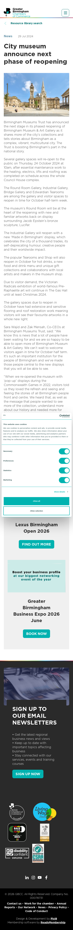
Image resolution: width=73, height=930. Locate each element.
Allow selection (36, 511)
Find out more (36, 544)
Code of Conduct (36, 911)
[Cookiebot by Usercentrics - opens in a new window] (53, 416)
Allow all (36, 501)
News (8, 36)
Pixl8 (54, 918)
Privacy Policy (57, 907)
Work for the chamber (39, 903)
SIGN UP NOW (28, 774)
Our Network (26, 907)
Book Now (36, 634)
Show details (59, 492)
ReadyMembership (53, 922)
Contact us (14, 903)
